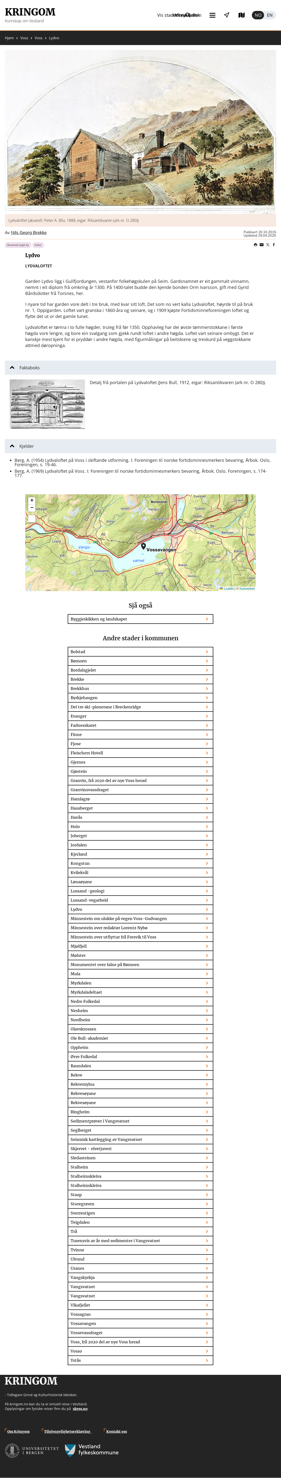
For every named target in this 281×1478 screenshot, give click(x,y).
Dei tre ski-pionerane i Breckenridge (106, 706)
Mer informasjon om (143, 546)
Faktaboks (29, 368)
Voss (24, 38)
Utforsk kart (235, 15)
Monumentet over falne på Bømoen (105, 964)
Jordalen (79, 845)
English (270, 15)
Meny (143, 15)
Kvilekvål (79, 872)
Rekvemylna (82, 1084)
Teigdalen (80, 1222)
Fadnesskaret (84, 725)
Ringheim (80, 1111)
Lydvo (76, 909)
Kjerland (79, 854)
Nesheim (79, 1010)
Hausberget (82, 808)
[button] (140, 132)
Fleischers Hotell (87, 753)
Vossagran (81, 1314)
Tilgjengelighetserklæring (68, 1431)
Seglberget (81, 1130)
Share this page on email (261, 244)
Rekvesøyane (83, 1093)
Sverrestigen (83, 1213)
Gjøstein (79, 771)
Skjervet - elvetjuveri (91, 1148)
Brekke (77, 679)
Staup (76, 1194)
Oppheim (79, 1047)
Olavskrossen (83, 1029)
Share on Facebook (273, 244)
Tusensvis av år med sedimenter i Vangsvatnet (115, 1240)
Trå (74, 1231)
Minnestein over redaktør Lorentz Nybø (109, 927)
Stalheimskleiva (86, 1176)
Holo (75, 826)
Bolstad (78, 651)
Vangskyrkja (83, 1277)
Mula (75, 973)
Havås (76, 817)
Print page (255, 244)
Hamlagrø (80, 799)
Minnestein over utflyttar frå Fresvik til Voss (113, 937)
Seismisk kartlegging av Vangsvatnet (106, 1139)
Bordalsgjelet (83, 670)
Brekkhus (80, 688)
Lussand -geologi (87, 891)
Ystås (76, 1360)
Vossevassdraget (87, 1332)
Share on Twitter (267, 244)
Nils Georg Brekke (29, 232)
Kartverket (247, 588)
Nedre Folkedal (85, 1001)
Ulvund (77, 1259)
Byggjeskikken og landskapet (99, 619)
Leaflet (227, 588)
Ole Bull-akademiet (89, 1038)
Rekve (76, 1075)
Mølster (78, 955)
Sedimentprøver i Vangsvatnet (100, 1121)
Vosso (76, 1351)
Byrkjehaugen (84, 697)
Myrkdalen (81, 983)
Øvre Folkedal (84, 1056)
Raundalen (81, 1065)
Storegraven (82, 1203)
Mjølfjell (79, 946)
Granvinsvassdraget (90, 789)
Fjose (76, 743)
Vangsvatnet (83, 1286)
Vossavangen (83, 1323)
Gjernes (78, 762)
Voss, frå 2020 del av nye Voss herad (105, 1341)
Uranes (77, 1268)
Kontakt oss (116, 1431)
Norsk (258, 15)
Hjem (9, 38)
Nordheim (80, 1019)
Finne (76, 734)
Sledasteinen (83, 1157)
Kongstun (80, 863)
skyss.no (80, 1409)
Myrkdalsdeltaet (86, 992)
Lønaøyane (81, 881)
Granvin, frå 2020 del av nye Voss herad (109, 780)
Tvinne (77, 1249)
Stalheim (79, 1167)
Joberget (79, 835)
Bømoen (79, 660)
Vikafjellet (80, 1305)
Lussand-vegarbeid (89, 900)
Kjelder (26, 446)
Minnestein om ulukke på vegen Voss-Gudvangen (119, 918)
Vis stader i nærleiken (185, 15)
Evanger (78, 716)
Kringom (30, 12)
